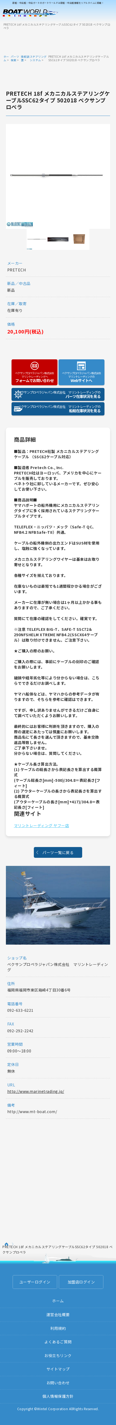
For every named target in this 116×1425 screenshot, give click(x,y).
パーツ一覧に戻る (58, 852)
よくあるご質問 (58, 1341)
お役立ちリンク (58, 1355)
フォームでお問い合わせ (34, 377)
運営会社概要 (58, 1314)
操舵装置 (25, 58)
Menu (108, 12)
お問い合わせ (58, 1382)
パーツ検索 (15, 58)
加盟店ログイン (81, 1282)
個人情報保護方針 (58, 1396)
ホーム (6, 58)
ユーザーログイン (34, 1282)
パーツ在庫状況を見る (56, 394)
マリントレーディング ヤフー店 (41, 825)
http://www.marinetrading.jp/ (35, 1091)
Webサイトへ (81, 377)
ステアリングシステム (38, 58)
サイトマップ (58, 1369)
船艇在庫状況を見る (56, 408)
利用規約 (58, 1328)
